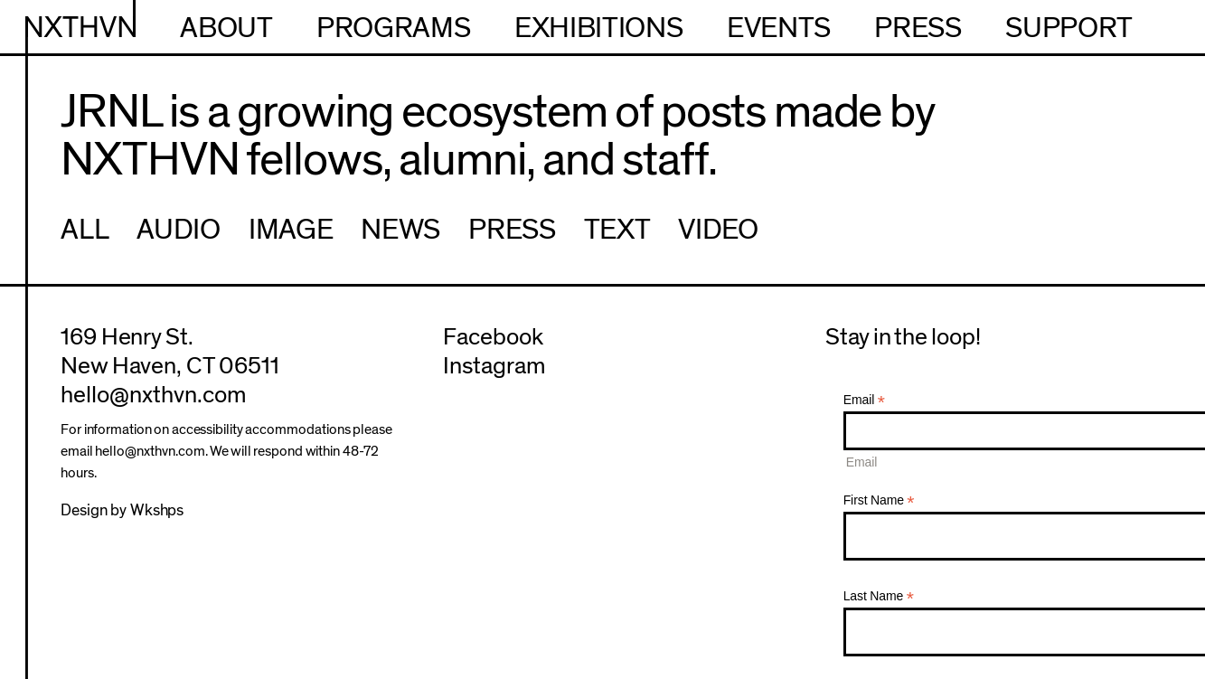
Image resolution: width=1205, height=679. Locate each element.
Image (291, 230)
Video (718, 230)
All (84, 230)
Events (779, 28)
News (400, 230)
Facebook (493, 337)
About (226, 28)
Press (917, 28)
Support (1069, 28)
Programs (393, 28)
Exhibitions (598, 28)
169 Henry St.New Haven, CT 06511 (169, 352)
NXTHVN (80, 28)
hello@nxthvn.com (153, 395)
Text (617, 230)
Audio (178, 230)
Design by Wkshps (122, 511)
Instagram (494, 366)
